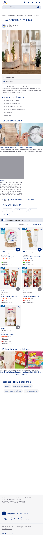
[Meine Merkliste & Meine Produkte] (29, 2)
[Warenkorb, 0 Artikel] (36, 2)
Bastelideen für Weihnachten (32, 15)
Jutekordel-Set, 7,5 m (7, 257)
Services (18, 527)
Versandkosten (33, 497)
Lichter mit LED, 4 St (7, 334)
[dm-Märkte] (25, 2)
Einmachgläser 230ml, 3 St (9, 296)
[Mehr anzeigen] (21, 374)
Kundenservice (26, 527)
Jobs (13, 527)
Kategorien (6, 210)
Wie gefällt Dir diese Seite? (17, 514)
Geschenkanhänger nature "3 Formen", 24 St (32, 257)
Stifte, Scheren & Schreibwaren (22, 386)
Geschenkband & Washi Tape (13, 391)
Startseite (4, 15)
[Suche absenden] (38, 7)
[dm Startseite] (5, 2)
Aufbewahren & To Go (31, 391)
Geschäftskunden (7, 529)
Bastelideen (20, 15)
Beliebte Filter (20, 210)
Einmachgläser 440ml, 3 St (31, 296)
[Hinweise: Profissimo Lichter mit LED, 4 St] (4, 339)
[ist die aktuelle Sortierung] (35, 225)
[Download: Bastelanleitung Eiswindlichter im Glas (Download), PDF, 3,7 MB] (21, 200)
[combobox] (21, 7)
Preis (4, 214)
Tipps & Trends (12, 15)
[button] (40, 2)
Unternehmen (6, 527)
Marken (32, 210)
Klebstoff (7, 386)
